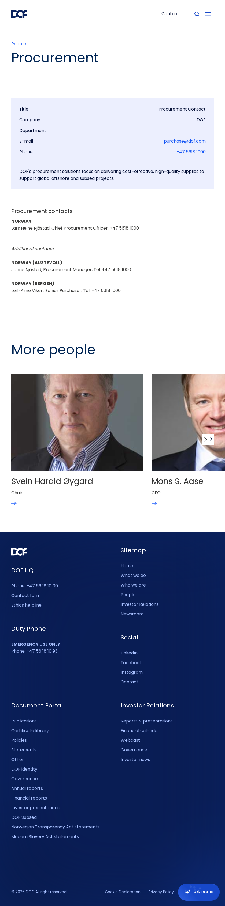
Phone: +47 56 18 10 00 (34, 586)
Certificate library (30, 731)
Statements (23, 750)
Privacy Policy (161, 892)
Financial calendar (140, 731)
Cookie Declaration (123, 892)
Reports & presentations (147, 721)
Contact (129, 682)
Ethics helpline (26, 605)
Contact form (25, 595)
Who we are (133, 585)
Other (17, 759)
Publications (24, 721)
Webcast (130, 740)
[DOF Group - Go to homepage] (19, 14)
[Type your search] (196, 14)
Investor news (135, 759)
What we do (133, 575)
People (18, 44)
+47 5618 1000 (191, 152)
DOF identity (24, 769)
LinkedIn (129, 653)
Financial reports (29, 798)
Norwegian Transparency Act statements (55, 827)
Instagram (132, 672)
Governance (24, 779)
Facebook (131, 663)
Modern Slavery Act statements (45, 836)
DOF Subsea (24, 817)
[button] (208, 439)
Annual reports (27, 788)
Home (127, 566)
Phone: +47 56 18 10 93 (36, 647)
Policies (19, 740)
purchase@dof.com (185, 141)
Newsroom (132, 614)
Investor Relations (139, 604)
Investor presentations (35, 808)
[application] (196, 892)
